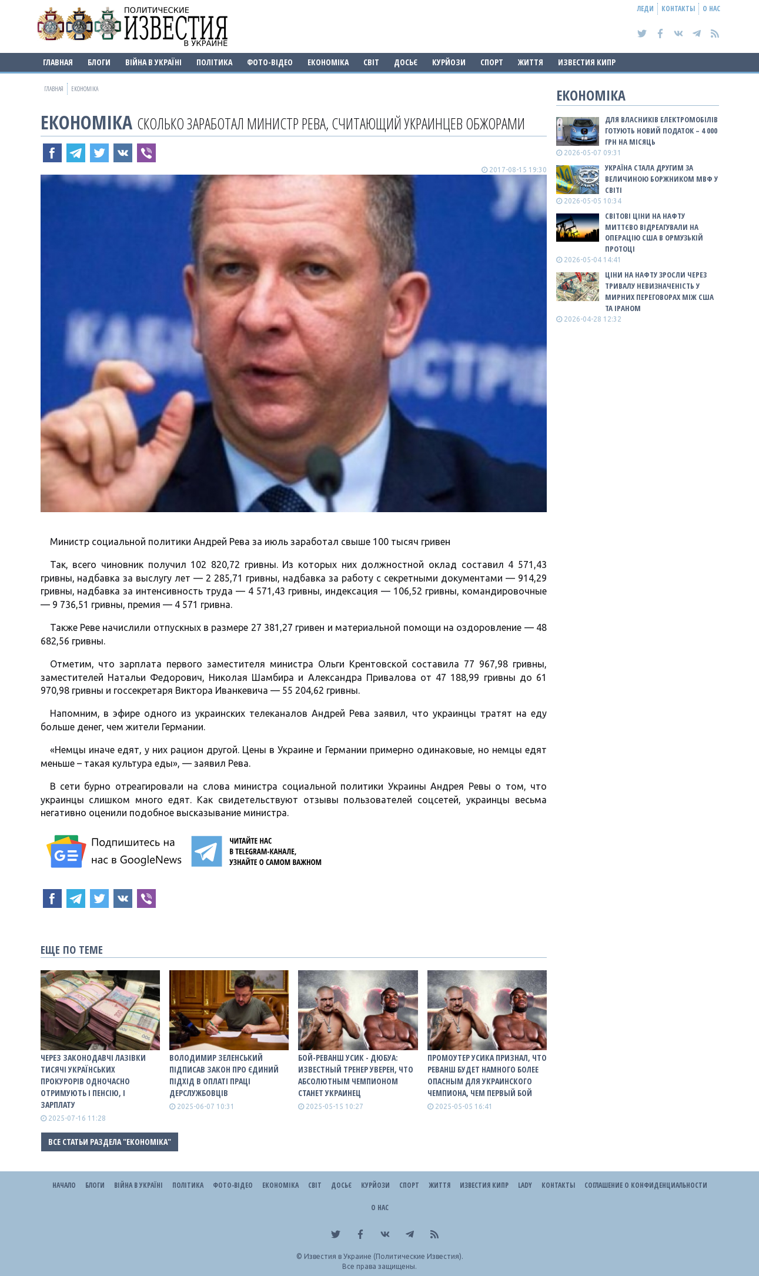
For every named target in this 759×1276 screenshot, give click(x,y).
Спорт (491, 62)
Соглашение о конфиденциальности (645, 1185)
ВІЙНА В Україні (153, 62)
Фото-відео (270, 62)
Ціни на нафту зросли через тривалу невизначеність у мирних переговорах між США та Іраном (659, 291)
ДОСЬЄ (405, 62)
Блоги (99, 62)
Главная (58, 62)
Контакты (678, 9)
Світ (371, 62)
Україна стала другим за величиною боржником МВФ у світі (661, 178)
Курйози (449, 62)
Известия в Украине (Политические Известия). (383, 1256)
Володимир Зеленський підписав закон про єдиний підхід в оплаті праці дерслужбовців (224, 1075)
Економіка (328, 62)
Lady (525, 1185)
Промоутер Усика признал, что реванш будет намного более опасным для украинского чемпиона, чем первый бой (487, 1075)
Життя (530, 62)
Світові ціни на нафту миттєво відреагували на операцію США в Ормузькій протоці (654, 233)
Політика (214, 62)
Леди (645, 9)
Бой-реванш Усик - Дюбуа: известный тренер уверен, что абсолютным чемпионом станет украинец (355, 1075)
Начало (64, 1185)
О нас (711, 9)
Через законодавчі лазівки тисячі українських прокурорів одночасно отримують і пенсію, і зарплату (93, 1081)
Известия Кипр (587, 62)
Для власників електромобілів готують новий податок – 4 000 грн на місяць (661, 130)
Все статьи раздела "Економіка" (109, 1141)
